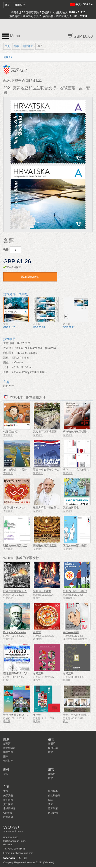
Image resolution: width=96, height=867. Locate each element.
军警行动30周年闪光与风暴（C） (52, 469)
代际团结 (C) (10, 431)
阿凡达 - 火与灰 (42, 591)
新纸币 (51, 773)
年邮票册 (38, 673)
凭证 (50, 804)
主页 (7, 46)
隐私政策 (53, 808)
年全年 (37, 714)
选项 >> (7, 57)
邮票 (16, 46)
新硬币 (51, 743)
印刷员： (8, 352)
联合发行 (8, 385)
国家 (5, 756)
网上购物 (53, 812)
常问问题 (8, 799)
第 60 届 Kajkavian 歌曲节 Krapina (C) (25, 507)
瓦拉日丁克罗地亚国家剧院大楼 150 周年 (57, 431)
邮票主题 (8, 752)
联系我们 (8, 817)
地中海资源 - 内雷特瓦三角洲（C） (23, 469)
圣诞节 (37, 632)
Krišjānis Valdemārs (14, 632)
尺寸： (7, 367)
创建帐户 (19, 5)
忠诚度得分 (9, 808)
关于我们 (8, 795)
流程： (7, 357)
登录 (7, 5)
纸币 (51, 769)
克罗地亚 (28, 46)
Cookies (7, 812)
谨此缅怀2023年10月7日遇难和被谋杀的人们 (29, 673)
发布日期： (9, 343)
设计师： (8, 348)
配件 (6, 769)
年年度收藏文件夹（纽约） (19, 714)
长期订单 (8, 760)
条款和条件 (54, 795)
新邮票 (6, 743)
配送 (50, 799)
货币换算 (8, 804)
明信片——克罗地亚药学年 (19, 545)
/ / (81, 4)
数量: (6, 249)
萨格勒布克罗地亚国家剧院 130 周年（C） (58, 545)
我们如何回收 (71, 507)
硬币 (51, 739)
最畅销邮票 (9, 747)
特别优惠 (53, 791)
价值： (7, 372)
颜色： (7, 362)
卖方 (5, 773)
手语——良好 (71, 632)
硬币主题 (53, 747)
